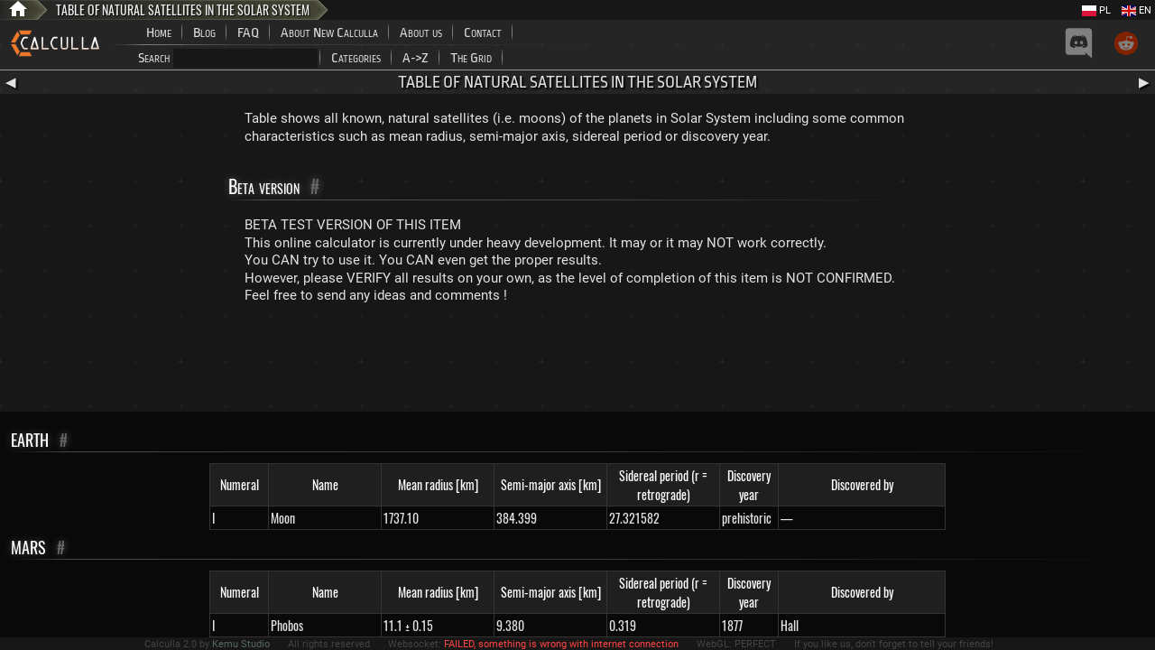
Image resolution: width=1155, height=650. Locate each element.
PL (1096, 10)
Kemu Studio (241, 644)
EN (1136, 10)
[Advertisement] (577, 362)
